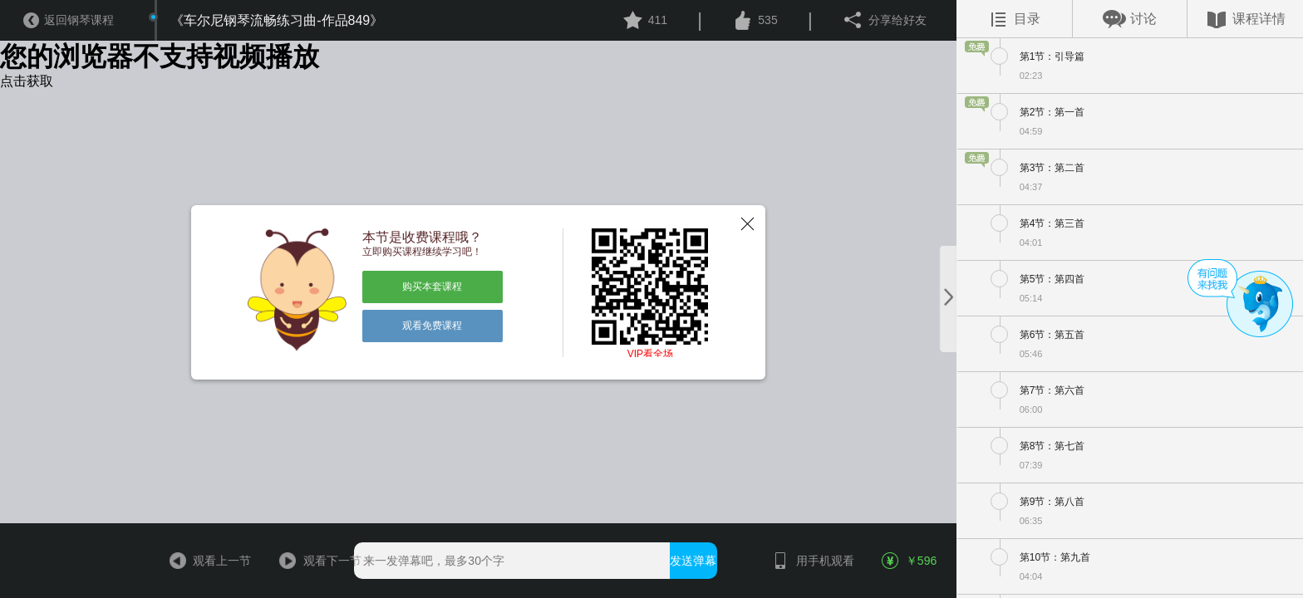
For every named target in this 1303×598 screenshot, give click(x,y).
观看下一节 (316, 560)
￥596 (910, 560)
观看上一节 (205, 560)
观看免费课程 (432, 325)
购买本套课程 (432, 286)
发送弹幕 (693, 560)
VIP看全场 (650, 354)
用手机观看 (808, 560)
